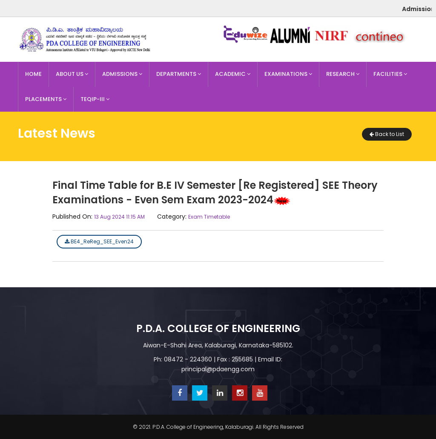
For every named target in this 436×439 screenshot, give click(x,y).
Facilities (390, 74)
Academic (232, 74)
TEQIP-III (94, 99)
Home (33, 74)
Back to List (387, 134)
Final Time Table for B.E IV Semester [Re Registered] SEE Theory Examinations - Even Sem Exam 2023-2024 (215, 192)
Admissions (122, 74)
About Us (72, 74)
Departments (178, 74)
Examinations (288, 74)
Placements (45, 99)
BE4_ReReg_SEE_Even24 (99, 241)
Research (342, 74)
